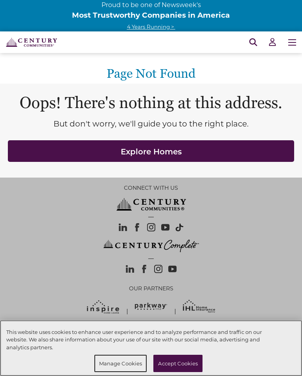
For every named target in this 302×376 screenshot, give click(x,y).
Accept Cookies (178, 363)
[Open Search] (253, 42)
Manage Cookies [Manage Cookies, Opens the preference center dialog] (120, 363)
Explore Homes (151, 151)
